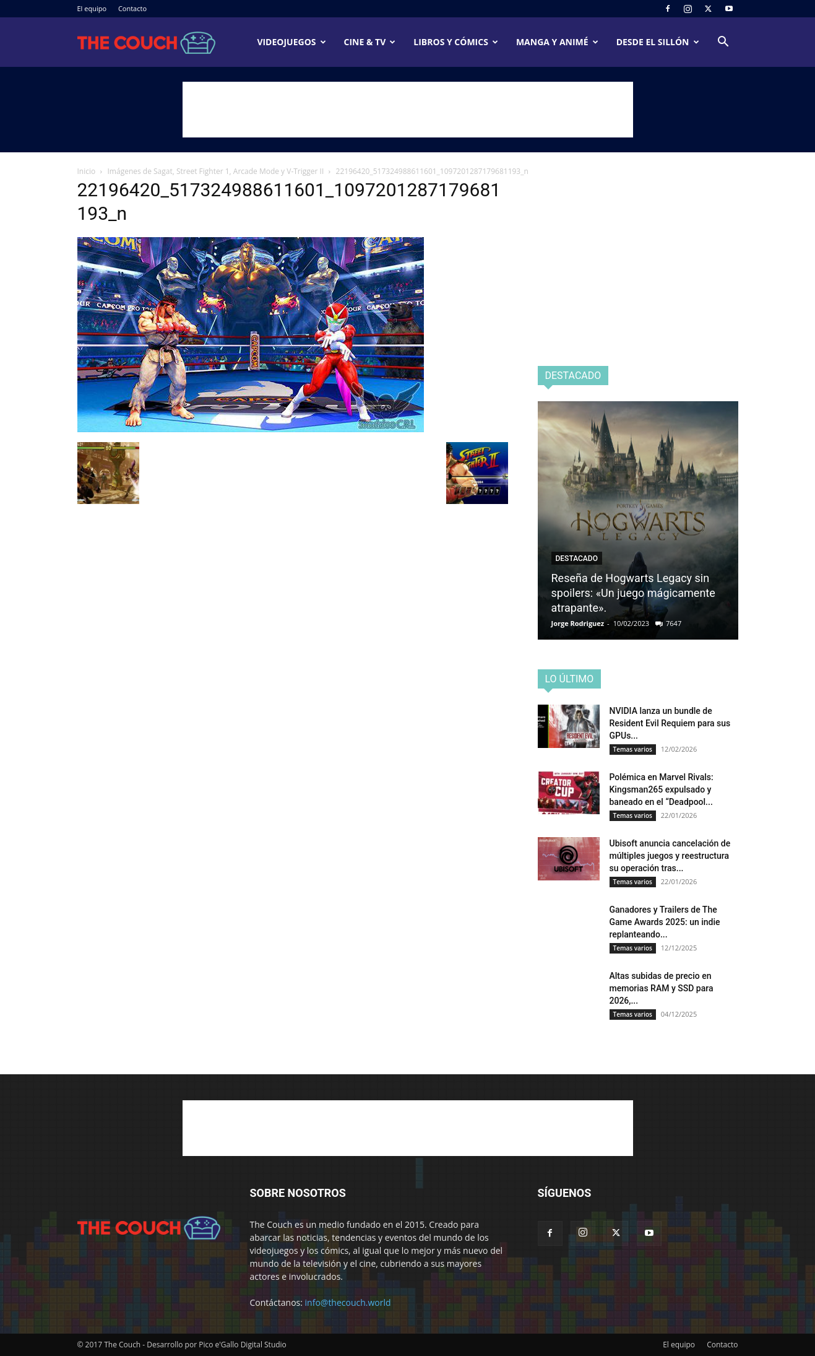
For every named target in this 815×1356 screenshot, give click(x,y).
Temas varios (632, 749)
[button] (723, 43)
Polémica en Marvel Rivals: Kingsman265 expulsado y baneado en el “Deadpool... (662, 789)
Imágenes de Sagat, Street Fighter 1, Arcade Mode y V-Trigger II (216, 171)
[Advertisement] (408, 109)
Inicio (86, 171)
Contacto (132, 8)
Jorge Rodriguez (578, 623)
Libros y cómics (455, 42)
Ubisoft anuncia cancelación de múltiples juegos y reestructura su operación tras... (670, 855)
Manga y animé (557, 42)
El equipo (92, 8)
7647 (673, 623)
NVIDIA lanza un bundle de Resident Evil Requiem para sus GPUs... (670, 723)
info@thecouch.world (348, 1302)
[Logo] (146, 42)
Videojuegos (291, 42)
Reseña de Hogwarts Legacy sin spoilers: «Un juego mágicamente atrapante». (633, 593)
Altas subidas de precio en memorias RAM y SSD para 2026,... (662, 988)
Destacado (577, 558)
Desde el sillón (657, 42)
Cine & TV (370, 42)
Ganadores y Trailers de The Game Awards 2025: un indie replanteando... (665, 922)
